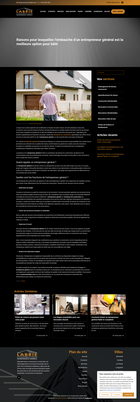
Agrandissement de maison (108, 95)
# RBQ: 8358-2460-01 (113, 2)
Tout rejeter (117, 394)
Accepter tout (128, 394)
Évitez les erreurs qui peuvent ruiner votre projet (108, 141)
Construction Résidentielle (107, 101)
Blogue (23, 281)
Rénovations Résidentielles (108, 113)
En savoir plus (42, 336)
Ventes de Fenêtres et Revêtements (106, 126)
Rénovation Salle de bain (107, 119)
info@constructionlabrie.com (26, 2)
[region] (116, 384)
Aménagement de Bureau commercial (107, 88)
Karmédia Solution (61, 398)
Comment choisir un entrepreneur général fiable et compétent (110, 155)
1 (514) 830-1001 (44, 2)
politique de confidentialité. (113, 390)
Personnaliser (105, 394)
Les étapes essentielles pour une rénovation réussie (110, 148)
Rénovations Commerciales (108, 107)
